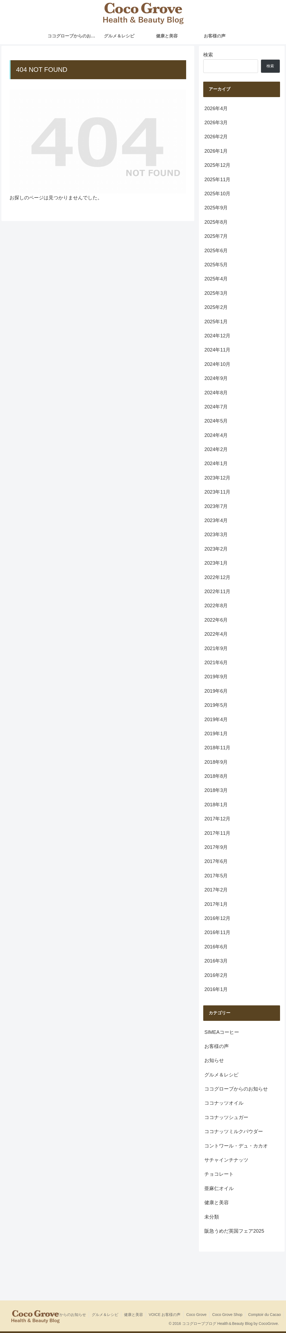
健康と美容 (133, 1314)
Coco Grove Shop (227, 1314)
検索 (208, 54)
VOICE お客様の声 (164, 1314)
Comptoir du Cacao (264, 1314)
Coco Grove (196, 1314)
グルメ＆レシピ (105, 1314)
